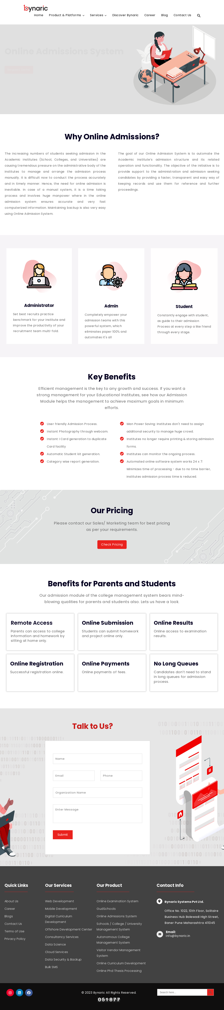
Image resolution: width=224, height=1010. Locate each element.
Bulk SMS (51, 967)
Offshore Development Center (68, 929)
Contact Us (182, 15)
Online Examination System (118, 901)
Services (96, 15)
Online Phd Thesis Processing (119, 971)
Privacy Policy (15, 939)
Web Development (59, 901)
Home (38, 15)
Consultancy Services (62, 937)
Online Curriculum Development (121, 963)
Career (149, 15)
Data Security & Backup (63, 959)
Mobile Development (61, 909)
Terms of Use (15, 931)
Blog (164, 15)
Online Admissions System (117, 916)
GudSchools (106, 909)
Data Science (55, 944)
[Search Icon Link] (199, 16)
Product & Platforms (65, 15)
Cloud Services (56, 952)
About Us (11, 901)
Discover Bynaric (125, 15)
